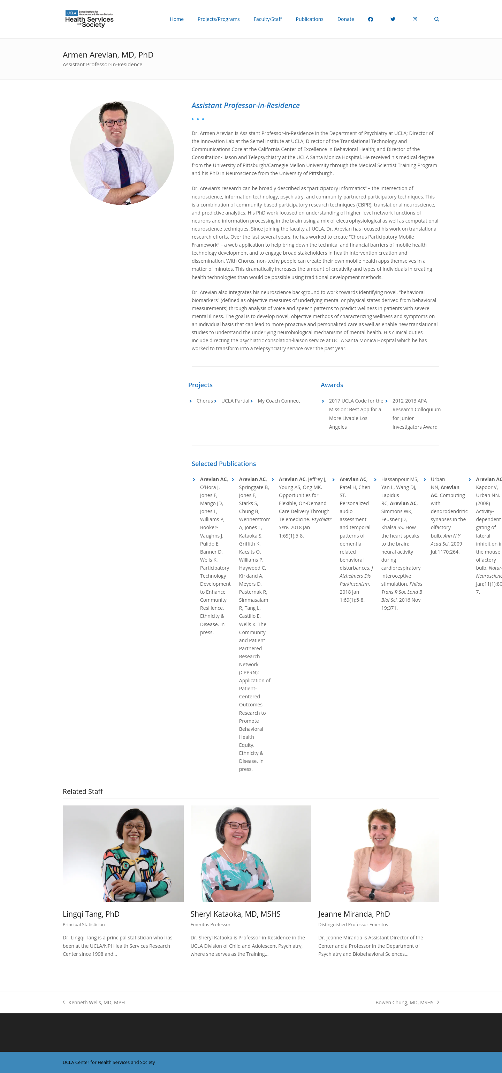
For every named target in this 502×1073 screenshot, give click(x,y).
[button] (436, 19)
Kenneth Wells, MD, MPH (94, 1002)
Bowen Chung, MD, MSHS (407, 1002)
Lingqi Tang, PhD (91, 914)
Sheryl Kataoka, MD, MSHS (236, 914)
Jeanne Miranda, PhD (354, 914)
